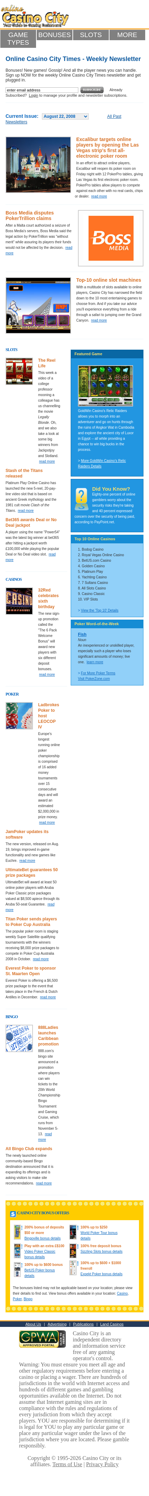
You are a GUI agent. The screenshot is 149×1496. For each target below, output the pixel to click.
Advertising (57, 1324)
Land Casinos (111, 1324)
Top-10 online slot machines (108, 280)
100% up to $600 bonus (43, 1265)
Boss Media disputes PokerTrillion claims (30, 215)
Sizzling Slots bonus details (101, 1251)
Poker (17, 1299)
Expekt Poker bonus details (101, 1274)
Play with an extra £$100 (44, 1246)
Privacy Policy (102, 1464)
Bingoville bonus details (42, 1238)
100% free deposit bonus (100, 1246)
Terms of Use (67, 1464)
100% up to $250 (93, 1227)
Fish (82, 634)
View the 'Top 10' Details (100, 610)
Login (33, 95)
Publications (83, 1324)
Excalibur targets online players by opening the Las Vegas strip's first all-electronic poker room (107, 148)
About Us (33, 1324)
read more (99, 196)
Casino (122, 1293)
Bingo (28, 1299)
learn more (95, 662)
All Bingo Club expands (29, 1148)
